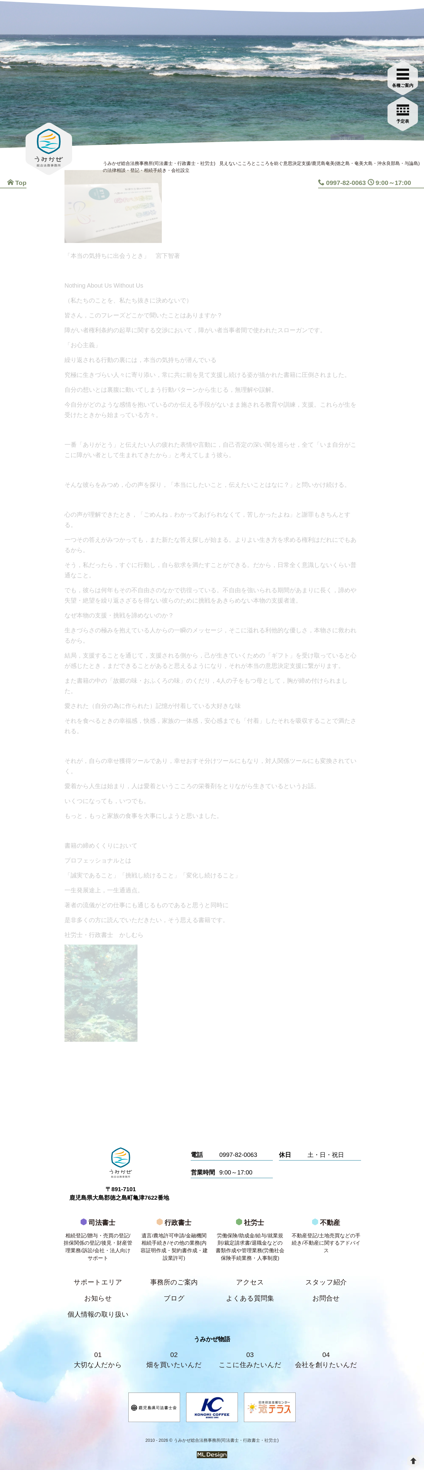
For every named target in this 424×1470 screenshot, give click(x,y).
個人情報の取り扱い (98, 1314)
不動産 (326, 1238)
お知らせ (98, 1298)
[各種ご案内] (403, 77)
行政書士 (174, 1242)
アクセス (250, 1282)
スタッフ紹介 (326, 1282)
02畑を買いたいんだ (174, 1360)
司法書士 (98, 1242)
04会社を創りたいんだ (326, 1360)
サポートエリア (98, 1282)
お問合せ (326, 1298)
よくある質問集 (250, 1298)
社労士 (250, 1242)
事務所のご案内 (174, 1282)
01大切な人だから (98, 1360)
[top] (413, 1461)
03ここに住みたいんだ (250, 1360)
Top (16, 182)
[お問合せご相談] (403, 113)
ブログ (174, 1298)
